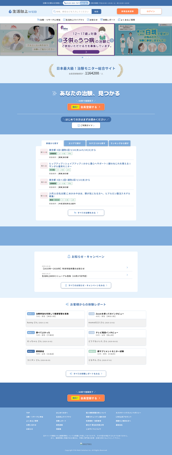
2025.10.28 (86, 267)
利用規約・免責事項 (93, 447)
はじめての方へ (62, 439)
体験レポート (109, 19)
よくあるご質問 (128, 19)
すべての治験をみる (86, 212)
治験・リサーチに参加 (50, 19)
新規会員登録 (127, 11)
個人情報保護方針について (96, 439)
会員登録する (86, 107)
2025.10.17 (86, 274)
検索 (96, 11)
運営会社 (119, 451)
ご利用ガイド (86, 125)
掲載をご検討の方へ (123, 447)
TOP (28, 439)
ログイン (151, 11)
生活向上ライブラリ (75, 19)
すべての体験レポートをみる (86, 400)
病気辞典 (59, 451)
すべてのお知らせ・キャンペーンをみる (86, 285)
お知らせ (94, 19)
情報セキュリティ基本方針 (96, 443)
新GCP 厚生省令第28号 (95, 451)
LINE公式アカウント (124, 443)
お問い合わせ (31, 451)
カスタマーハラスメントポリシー (128, 439)
